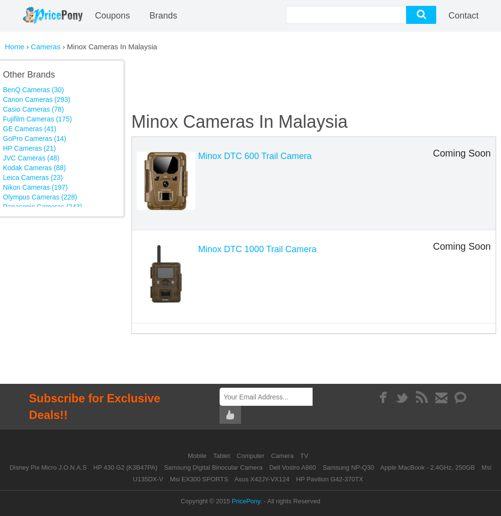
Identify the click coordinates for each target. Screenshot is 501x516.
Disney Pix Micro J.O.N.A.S (48, 467)
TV (304, 455)
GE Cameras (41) (29, 129)
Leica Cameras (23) (33, 177)
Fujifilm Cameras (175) (37, 119)
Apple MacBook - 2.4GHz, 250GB (427, 467)
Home (14, 46)
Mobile (198, 455)
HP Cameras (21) (29, 148)
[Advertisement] (86, 290)
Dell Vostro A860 (292, 467)
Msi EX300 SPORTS (199, 479)
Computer (251, 455)
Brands (163, 15)
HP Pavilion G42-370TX (329, 479)
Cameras (46, 46)
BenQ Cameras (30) (33, 90)
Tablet (222, 455)
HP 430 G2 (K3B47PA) (125, 467)
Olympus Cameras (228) (40, 197)
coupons (112, 15)
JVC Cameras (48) (31, 158)
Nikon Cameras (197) (35, 187)
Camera (283, 455)
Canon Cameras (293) (37, 99)
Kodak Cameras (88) (34, 168)
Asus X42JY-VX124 (261, 479)
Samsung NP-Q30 (348, 467)
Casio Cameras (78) (33, 109)
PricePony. (247, 501)
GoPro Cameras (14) (34, 138)
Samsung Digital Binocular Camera (213, 467)
